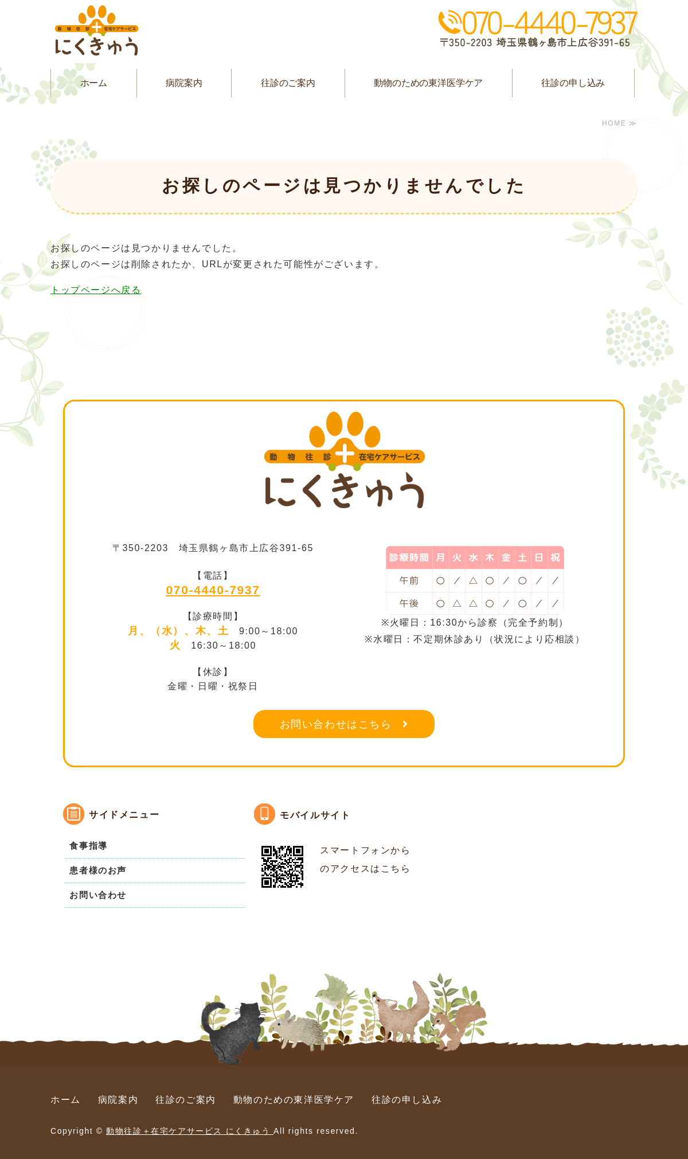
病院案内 (184, 83)
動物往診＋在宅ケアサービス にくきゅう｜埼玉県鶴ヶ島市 (96, 31)
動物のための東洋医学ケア (428, 83)
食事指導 (88, 845)
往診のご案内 (288, 83)
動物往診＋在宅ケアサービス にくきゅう (189, 1130)
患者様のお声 (98, 870)
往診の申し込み (573, 83)
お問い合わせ (98, 895)
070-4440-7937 (213, 589)
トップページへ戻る (95, 290)
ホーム (94, 83)
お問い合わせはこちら (336, 724)
